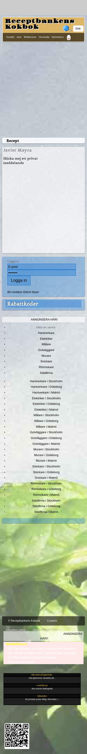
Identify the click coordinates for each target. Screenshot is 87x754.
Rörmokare (46, 367)
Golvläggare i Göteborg (46, 438)
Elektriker (46, 338)
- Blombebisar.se (15, 644)
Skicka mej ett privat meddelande (20, 160)
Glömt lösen (31, 292)
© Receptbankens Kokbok (24, 620)
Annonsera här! (44, 319)
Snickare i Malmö (46, 477)
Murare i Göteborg (46, 455)
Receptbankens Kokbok (40, 24)
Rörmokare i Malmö (46, 495)
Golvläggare (46, 350)
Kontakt (10, 37)
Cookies (52, 620)
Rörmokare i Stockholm (46, 483)
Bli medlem (14, 292)
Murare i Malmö (46, 460)
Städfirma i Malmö (46, 512)
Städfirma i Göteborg (46, 506)
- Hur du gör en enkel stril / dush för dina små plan (39, 653)
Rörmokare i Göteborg (46, 489)
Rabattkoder (22, 303)
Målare (46, 344)
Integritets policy (16, 630)
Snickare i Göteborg (46, 472)
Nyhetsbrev (58, 37)
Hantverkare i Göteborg (46, 386)
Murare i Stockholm (46, 449)
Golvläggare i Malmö (46, 443)
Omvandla (44, 37)
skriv (19, 37)
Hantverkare (46, 333)
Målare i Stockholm (46, 415)
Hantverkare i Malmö (46, 392)
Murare (46, 355)
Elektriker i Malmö (46, 409)
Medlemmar (30, 37)
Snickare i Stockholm (46, 466)
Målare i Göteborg (46, 421)
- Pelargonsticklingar (19, 662)
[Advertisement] (43, 89)
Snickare (46, 361)
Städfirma (46, 373)
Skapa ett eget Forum (46, 630)
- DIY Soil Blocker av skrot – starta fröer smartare (39, 648)
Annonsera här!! (61, 636)
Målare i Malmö (46, 426)
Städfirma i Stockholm (46, 500)
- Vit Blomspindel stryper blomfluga (29, 657)
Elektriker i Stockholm (46, 398)
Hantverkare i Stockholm (46, 381)
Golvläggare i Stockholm (46, 432)
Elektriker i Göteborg (46, 404)
